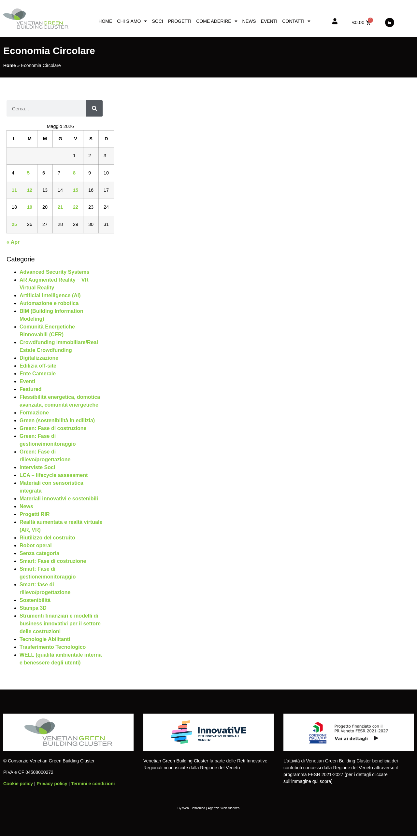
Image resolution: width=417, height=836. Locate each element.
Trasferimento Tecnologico (53, 647)
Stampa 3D (33, 608)
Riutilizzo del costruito (47, 537)
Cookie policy (18, 783)
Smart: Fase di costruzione (53, 561)
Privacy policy (51, 783)
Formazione (34, 412)
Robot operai (36, 545)
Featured (31, 389)
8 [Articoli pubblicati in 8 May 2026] (74, 172)
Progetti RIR (35, 514)
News (249, 21)
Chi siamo (132, 21)
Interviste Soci (37, 467)
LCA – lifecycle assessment (54, 475)
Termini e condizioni (93, 783)
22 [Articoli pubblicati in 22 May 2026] (75, 207)
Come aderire (216, 21)
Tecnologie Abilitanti (45, 639)
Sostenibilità (35, 600)
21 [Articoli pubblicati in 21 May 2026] (60, 207)
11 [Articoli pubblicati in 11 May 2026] (14, 190)
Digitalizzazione (39, 358)
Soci (157, 21)
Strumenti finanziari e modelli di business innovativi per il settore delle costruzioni (60, 623)
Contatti (296, 21)
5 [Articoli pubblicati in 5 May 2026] (28, 172)
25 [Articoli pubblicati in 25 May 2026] (14, 224)
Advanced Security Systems (54, 272)
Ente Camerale (38, 373)
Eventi (269, 21)
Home (105, 21)
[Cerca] (94, 108)
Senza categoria (39, 553)
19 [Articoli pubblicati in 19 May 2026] (29, 207)
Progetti (180, 21)
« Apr (13, 242)
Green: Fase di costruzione (53, 428)
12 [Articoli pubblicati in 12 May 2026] (29, 190)
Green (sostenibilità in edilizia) (57, 420)
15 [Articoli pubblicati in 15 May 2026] (75, 190)
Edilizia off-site (38, 366)
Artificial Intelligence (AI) (50, 295)
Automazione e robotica (49, 303)
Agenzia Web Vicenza (223, 808)
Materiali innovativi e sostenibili (59, 498)
